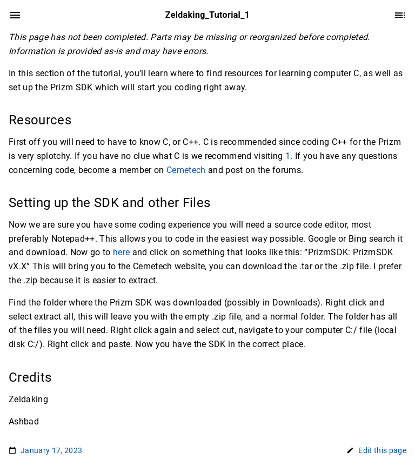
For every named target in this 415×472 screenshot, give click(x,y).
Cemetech (186, 170)
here (121, 252)
